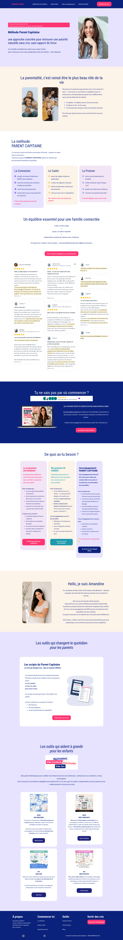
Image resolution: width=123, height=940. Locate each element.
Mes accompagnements (68, 4)
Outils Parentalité (83, 4)
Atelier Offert (54, 4)
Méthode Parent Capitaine (40, 4)
